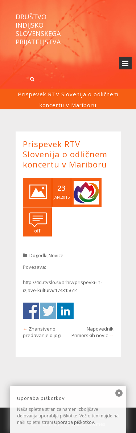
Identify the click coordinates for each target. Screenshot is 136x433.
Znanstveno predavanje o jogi (42, 332)
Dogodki (38, 255)
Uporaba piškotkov (74, 422)
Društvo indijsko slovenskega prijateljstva (38, 29)
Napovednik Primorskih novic (92, 332)
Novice (56, 255)
